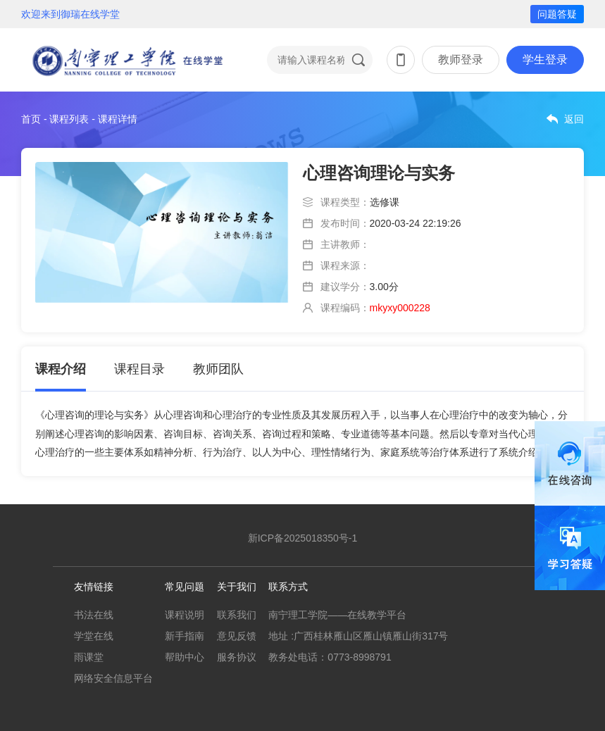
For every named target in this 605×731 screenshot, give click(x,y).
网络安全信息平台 (113, 678)
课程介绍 (60, 369)
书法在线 (93, 614)
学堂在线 (93, 636)
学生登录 (545, 59)
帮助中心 (184, 657)
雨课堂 (89, 657)
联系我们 (236, 614)
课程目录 (139, 369)
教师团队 (218, 369)
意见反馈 (236, 636)
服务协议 (236, 657)
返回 (574, 119)
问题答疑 (557, 14)
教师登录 (460, 59)
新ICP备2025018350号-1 (303, 538)
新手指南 (184, 636)
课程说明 (184, 614)
